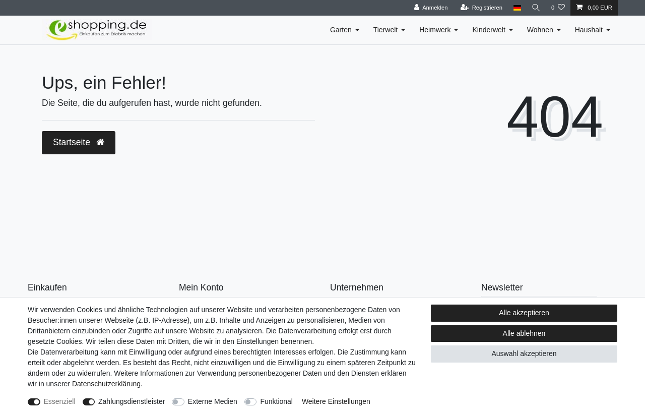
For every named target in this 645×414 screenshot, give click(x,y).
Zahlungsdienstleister (131, 401)
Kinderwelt (488, 30)
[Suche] (536, 8)
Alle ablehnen (524, 333)
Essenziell (60, 401)
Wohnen (540, 30)
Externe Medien (212, 401)
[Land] (515, 8)
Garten (341, 30)
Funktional (276, 401)
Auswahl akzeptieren (523, 353)
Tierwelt (385, 30)
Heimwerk (434, 30)
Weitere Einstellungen (336, 401)
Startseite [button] (78, 142)
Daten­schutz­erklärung (106, 384)
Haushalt (589, 30)
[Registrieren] (480, 8)
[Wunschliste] (558, 8)
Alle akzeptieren (524, 313)
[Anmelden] (429, 8)
